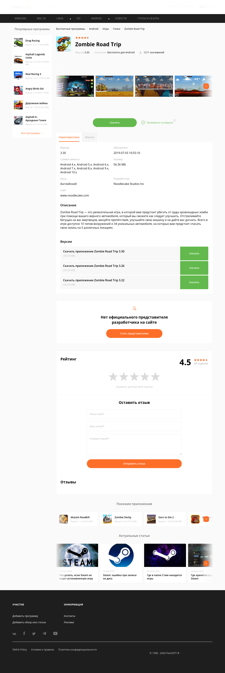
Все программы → (32, 133)
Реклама (69, 622)
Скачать (115, 122)
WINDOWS (20, 18)
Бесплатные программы (70, 28)
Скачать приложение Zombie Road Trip (93, 251)
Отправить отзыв (134, 463)
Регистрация (186, 6)
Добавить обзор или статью (29, 622)
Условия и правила (42, 649)
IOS (79, 18)
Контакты (69, 616)
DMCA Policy (19, 649)
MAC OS (41, 18)
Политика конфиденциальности (77, 649)
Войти (172, 6)
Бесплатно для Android (121, 52)
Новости (121, 18)
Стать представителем (134, 333)
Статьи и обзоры (148, 18)
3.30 (82, 52)
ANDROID (96, 18)
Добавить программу (25, 616)
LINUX (59, 18)
